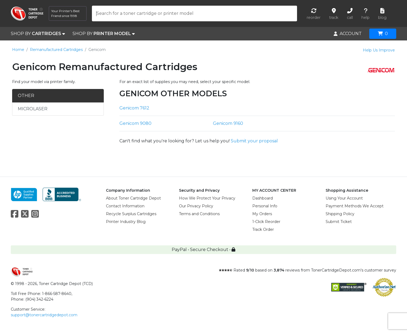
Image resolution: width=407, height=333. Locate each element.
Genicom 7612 (134, 108)
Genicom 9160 (228, 123)
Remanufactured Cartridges (56, 49)
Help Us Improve (379, 50)
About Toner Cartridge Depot (133, 198)
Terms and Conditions (199, 213)
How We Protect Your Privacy (207, 198)
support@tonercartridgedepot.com (44, 315)
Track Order (263, 229)
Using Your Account (344, 198)
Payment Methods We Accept (355, 206)
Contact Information (125, 206)
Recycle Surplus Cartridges (131, 213)
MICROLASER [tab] (32, 108)
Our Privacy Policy (196, 206)
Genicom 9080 (135, 123)
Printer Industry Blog (126, 221)
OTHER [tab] (26, 95)
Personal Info (264, 206)
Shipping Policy (340, 213)
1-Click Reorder (266, 221)
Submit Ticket (339, 221)
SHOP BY (38, 33)
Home (18, 49)
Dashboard (262, 198)
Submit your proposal (254, 140)
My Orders (262, 213)
